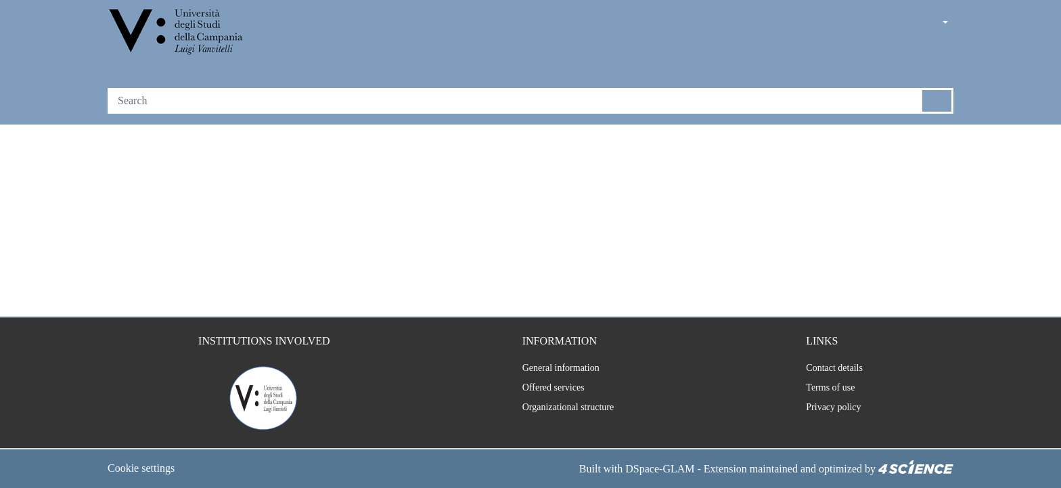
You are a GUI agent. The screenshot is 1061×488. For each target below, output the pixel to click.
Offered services (546, 387)
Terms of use (828, 387)
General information (551, 368)
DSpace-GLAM (637, 469)
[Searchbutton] (937, 101)
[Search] (515, 101)
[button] (907, 23)
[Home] (177, 33)
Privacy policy (829, 407)
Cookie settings (145, 469)
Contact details (833, 368)
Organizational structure (562, 407)
